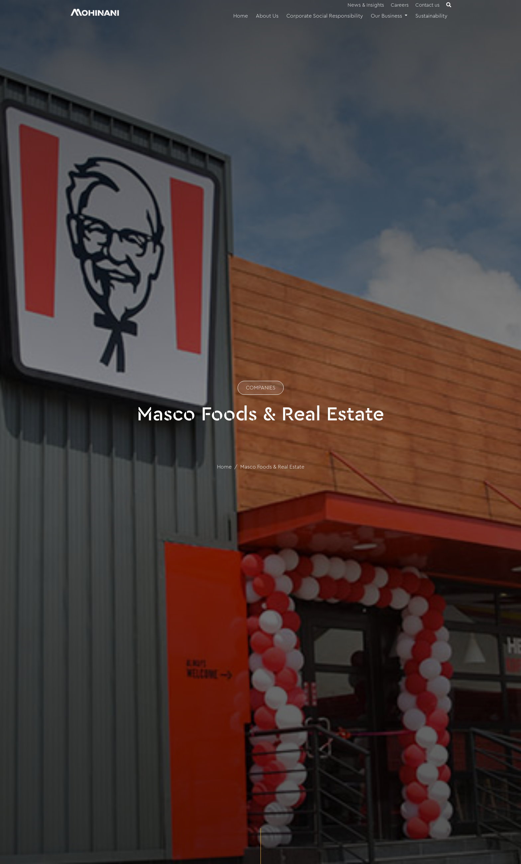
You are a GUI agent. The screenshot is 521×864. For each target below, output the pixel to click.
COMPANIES (260, 387)
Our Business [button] (387, 16)
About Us (267, 16)
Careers (400, 5)
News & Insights (366, 5)
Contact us (427, 5)
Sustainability (431, 16)
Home (240, 16)
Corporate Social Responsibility (324, 16)
